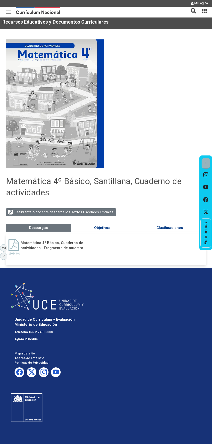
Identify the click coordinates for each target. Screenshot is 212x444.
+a (5, 247)
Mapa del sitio (25, 353)
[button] (191, 7)
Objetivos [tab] (102, 228)
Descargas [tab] (38, 228)
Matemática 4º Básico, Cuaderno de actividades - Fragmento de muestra (52, 245)
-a (4, 255)
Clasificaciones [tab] (169, 228)
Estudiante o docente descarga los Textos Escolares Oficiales (64, 212)
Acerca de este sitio (29, 358)
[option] (205, 175)
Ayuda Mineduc (26, 339)
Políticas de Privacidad (32, 362)
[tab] (191, 7)
